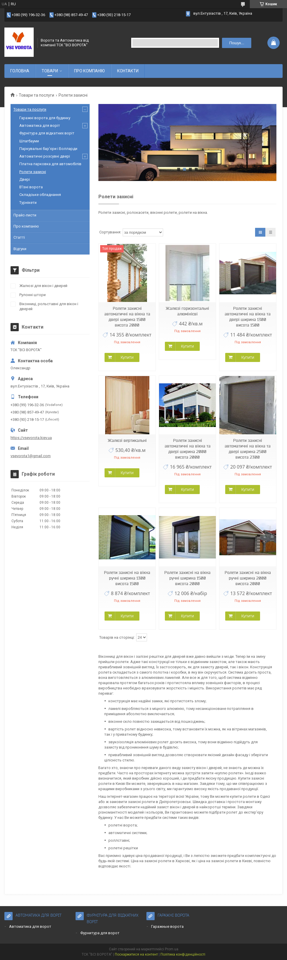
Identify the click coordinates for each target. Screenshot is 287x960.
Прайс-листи (24, 215)
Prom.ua (171, 949)
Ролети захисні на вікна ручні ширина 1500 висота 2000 (187, 578)
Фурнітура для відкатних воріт (46, 133)
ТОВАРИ (50, 71)
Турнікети (28, 202)
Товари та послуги (36, 95)
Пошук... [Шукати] (236, 43)
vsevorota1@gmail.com (31, 456)
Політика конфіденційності (182, 954)
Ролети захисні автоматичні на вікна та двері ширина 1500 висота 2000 (127, 316)
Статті (19, 237)
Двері (24, 179)
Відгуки (19, 249)
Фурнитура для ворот (99, 933)
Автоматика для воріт (39, 125)
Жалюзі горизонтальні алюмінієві (187, 311)
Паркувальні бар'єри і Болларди (48, 148)
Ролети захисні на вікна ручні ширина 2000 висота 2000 (248, 578)
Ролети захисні (32, 172)
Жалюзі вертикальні (127, 440)
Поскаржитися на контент (136, 954)
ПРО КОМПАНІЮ (89, 71)
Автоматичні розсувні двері (44, 156)
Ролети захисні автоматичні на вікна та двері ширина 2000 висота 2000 (188, 448)
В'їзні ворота (31, 187)
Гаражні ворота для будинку (44, 118)
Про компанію (26, 226)
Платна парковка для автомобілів (50, 164)
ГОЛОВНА (19, 71)
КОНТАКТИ (128, 71)
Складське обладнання (40, 194)
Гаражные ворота (167, 926)
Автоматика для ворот (30, 926)
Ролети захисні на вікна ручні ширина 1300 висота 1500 (127, 578)
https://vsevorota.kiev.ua (31, 437)
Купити (127, 357)
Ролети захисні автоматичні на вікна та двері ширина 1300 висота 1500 (248, 316)
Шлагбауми (29, 141)
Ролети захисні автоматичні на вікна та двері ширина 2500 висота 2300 (248, 448)
